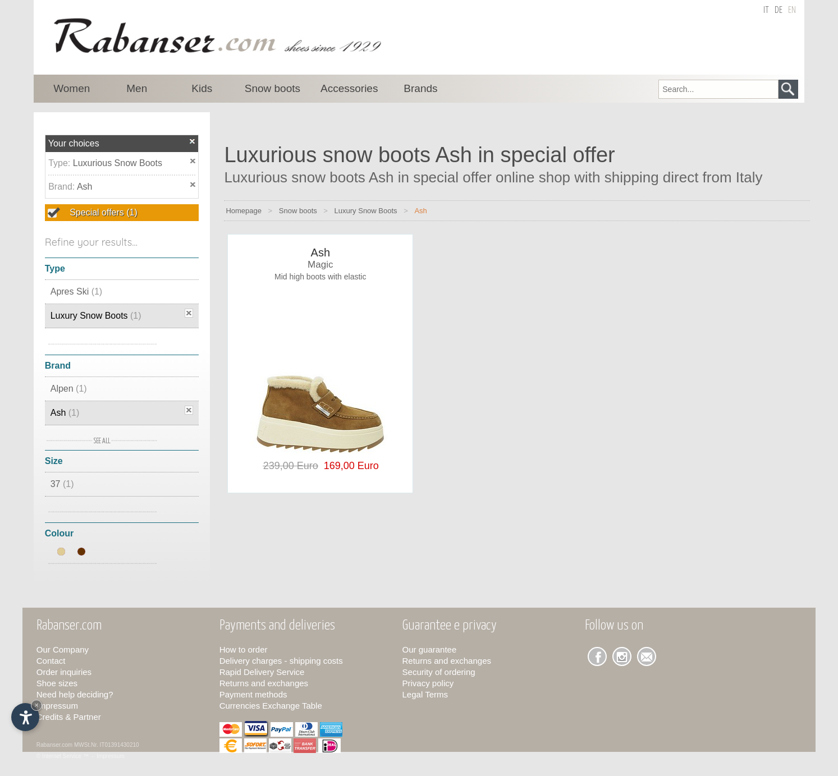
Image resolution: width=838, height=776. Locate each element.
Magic (320, 264)
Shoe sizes (56, 683)
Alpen (69, 388)
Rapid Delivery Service (262, 672)
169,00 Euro (348, 465)
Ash (85, 186)
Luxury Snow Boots (96, 315)
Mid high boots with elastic (320, 276)
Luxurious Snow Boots (117, 163)
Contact (51, 660)
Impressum (57, 705)
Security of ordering (438, 672)
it (766, 10)
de (778, 10)
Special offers (102, 212)
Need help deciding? (74, 694)
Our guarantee (429, 649)
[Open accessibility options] (25, 717)
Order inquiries (63, 672)
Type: (60, 163)
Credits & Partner (68, 717)
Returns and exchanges (263, 683)
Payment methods (253, 694)
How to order (243, 649)
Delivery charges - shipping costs (281, 660)
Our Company (62, 649)
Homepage (244, 210)
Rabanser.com (54, 745)
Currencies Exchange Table (270, 705)
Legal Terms (425, 694)
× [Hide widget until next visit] (36, 705)
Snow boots (298, 210)
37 (62, 484)
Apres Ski (76, 291)
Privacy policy (428, 683)
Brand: (62, 186)
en (792, 10)
